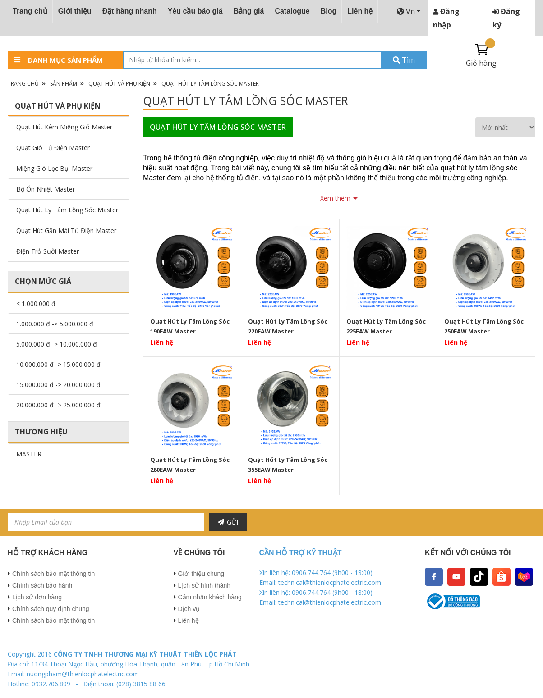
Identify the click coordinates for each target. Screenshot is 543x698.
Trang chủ (30, 11)
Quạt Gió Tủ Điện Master (53, 147)
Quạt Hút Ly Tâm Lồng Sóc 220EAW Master (287, 326)
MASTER (28, 454)
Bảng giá (249, 11)
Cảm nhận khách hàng (210, 597)
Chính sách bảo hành (42, 585)
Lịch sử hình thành (204, 585)
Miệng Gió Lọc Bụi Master (54, 168)
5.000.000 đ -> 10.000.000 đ (56, 344)
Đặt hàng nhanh (129, 11)
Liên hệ (360, 11)
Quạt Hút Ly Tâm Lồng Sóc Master (210, 83)
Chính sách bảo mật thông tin (53, 573)
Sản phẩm (63, 83)
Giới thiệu (75, 11)
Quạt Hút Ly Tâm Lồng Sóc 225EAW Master (386, 326)
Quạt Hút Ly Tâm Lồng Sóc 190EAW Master (190, 326)
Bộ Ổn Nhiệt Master (45, 189)
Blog (329, 11)
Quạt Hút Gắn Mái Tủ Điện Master (66, 230)
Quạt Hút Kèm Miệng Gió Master (64, 127)
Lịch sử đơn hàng (37, 597)
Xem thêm (335, 198)
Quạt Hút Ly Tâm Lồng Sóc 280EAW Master (190, 465)
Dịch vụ (189, 608)
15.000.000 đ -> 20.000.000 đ (58, 384)
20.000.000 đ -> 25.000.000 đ (58, 405)
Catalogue (292, 11)
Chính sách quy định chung (50, 608)
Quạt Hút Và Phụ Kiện (119, 83)
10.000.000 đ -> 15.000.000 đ (58, 364)
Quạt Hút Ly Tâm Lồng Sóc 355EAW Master (287, 465)
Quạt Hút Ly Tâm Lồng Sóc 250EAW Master (484, 326)
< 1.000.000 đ (35, 303)
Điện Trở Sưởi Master (47, 251)
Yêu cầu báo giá (195, 11)
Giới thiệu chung (201, 573)
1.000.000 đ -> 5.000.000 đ (54, 323)
